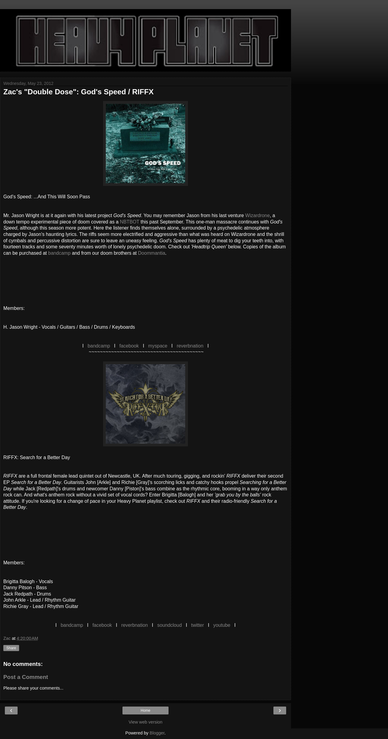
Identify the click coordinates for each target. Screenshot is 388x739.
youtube (221, 625)
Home (145, 710)
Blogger (157, 733)
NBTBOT (129, 221)
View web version (145, 722)
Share (11, 648)
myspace (157, 345)
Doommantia (151, 253)
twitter (197, 625)
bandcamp (59, 253)
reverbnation (190, 345)
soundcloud (169, 625)
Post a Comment (25, 677)
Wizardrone (257, 215)
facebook (129, 345)
